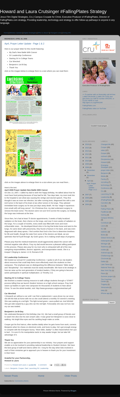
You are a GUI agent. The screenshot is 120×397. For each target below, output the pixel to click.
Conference (105, 188)
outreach (104, 156)
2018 (87, 144)
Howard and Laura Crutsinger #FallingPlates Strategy (53, 11)
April (89, 181)
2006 (87, 198)
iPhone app (105, 293)
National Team (106, 267)
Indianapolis (105, 241)
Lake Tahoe (105, 264)
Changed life (105, 144)
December (91, 170)
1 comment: (42, 365)
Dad (26, 368)
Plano (103, 273)
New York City (106, 270)
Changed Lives (55, 33)
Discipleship (105, 159)
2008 (87, 167)
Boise (103, 235)
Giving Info (67, 33)
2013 (87, 151)
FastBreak (105, 212)
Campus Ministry (107, 218)
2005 (87, 201)
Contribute (105, 223)
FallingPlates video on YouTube (94, 108)
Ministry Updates (16, 33)
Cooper (21, 368)
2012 (87, 154)
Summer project (107, 276)
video (103, 150)
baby (103, 290)
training (103, 215)
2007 (87, 195)
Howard (104, 162)
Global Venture (106, 238)
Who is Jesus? (43, 33)
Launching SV (34, 368)
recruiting (104, 182)
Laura (103, 226)
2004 (87, 204)
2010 (87, 161)
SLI (102, 229)
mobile (103, 250)
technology (105, 185)
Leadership (44, 368)
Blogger (73, 391)
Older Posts (70, 375)
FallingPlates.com (89, 105)
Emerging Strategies (105, 166)
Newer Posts (11, 375)
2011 (87, 157)
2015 (87, 148)
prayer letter (105, 170)
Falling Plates (106, 209)
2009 (87, 164)
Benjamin (13, 368)
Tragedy (104, 284)
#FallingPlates (106, 200)
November (91, 175)
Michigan (104, 244)
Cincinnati (104, 258)
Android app (105, 253)
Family (103, 179)
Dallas (103, 261)
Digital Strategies (30, 33)
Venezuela (105, 287)
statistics (104, 232)
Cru (102, 191)
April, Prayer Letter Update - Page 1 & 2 (24, 43)
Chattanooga (106, 256)
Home (6, 33)
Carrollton (104, 203)
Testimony (105, 247)
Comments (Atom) (21, 381)
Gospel (103, 153)
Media (103, 176)
